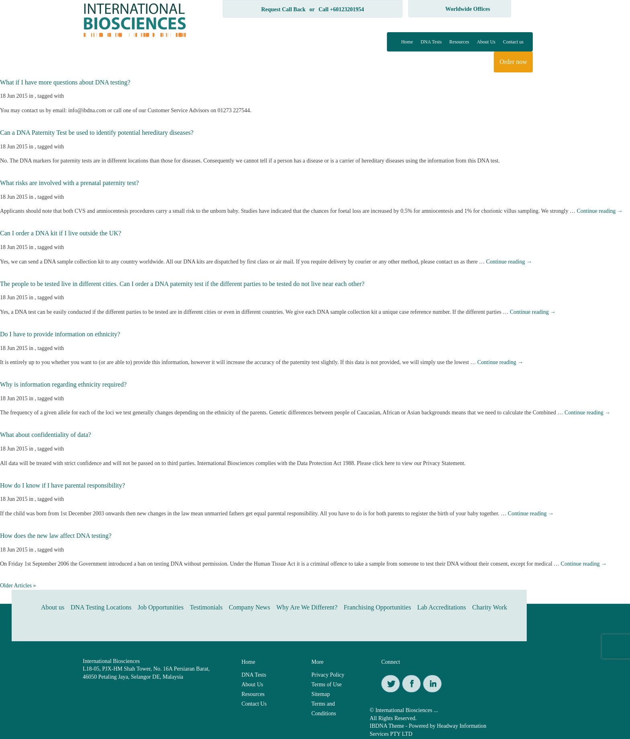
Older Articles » (18, 586)
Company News (249, 607)
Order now (513, 61)
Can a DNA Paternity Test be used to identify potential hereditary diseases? (97, 132)
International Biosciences (111, 661)
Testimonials (206, 607)
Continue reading (599, 211)
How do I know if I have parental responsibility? (62, 485)
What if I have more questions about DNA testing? (65, 82)
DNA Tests (431, 42)
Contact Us (254, 704)
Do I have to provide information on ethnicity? (60, 334)
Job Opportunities (161, 607)
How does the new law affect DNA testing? (55, 535)
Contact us (513, 42)
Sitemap (320, 694)
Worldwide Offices (467, 9)
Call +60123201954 (341, 9)
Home (407, 42)
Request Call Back (283, 9)
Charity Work (489, 607)
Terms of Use (326, 684)
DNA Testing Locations (101, 607)
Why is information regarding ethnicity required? (63, 384)
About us (52, 607)
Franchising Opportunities (377, 607)
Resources (459, 42)
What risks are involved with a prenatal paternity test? (69, 182)
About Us (486, 42)
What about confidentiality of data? (45, 434)
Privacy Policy (327, 675)
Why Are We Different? (307, 607)
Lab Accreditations (441, 607)
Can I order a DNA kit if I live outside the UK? (60, 233)
